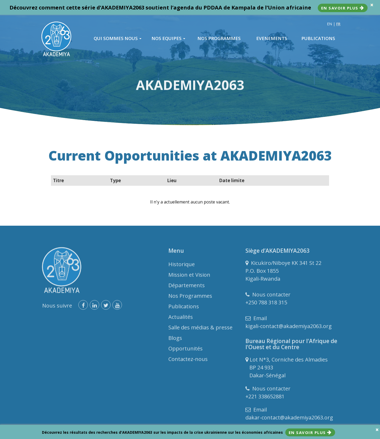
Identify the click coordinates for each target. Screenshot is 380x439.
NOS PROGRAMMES (219, 38)
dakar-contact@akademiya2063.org (289, 418)
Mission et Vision (189, 276)
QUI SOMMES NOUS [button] (117, 38)
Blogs (175, 339)
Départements (186, 286)
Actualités (180, 318)
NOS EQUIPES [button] (168, 38)
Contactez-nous (188, 360)
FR (338, 23)
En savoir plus (342, 8)
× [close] (371, 5)
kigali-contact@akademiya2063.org (288, 327)
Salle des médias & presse (200, 328)
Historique (181, 265)
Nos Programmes (190, 297)
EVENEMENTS (271, 38)
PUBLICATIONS (318, 38)
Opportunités (185, 349)
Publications (183, 307)
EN (329, 23)
